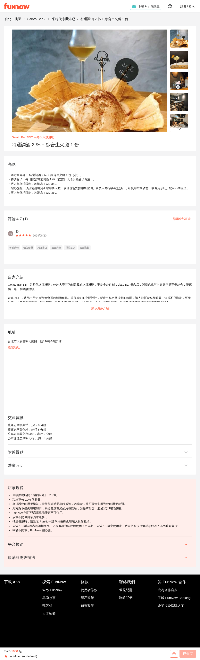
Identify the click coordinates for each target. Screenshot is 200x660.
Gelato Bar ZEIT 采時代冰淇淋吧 (51, 19)
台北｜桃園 (13, 19)
